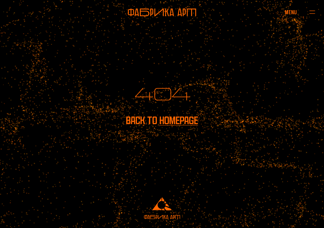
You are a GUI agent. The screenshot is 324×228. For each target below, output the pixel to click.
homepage (178, 120)
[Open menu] (291, 12)
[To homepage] (162, 12)
